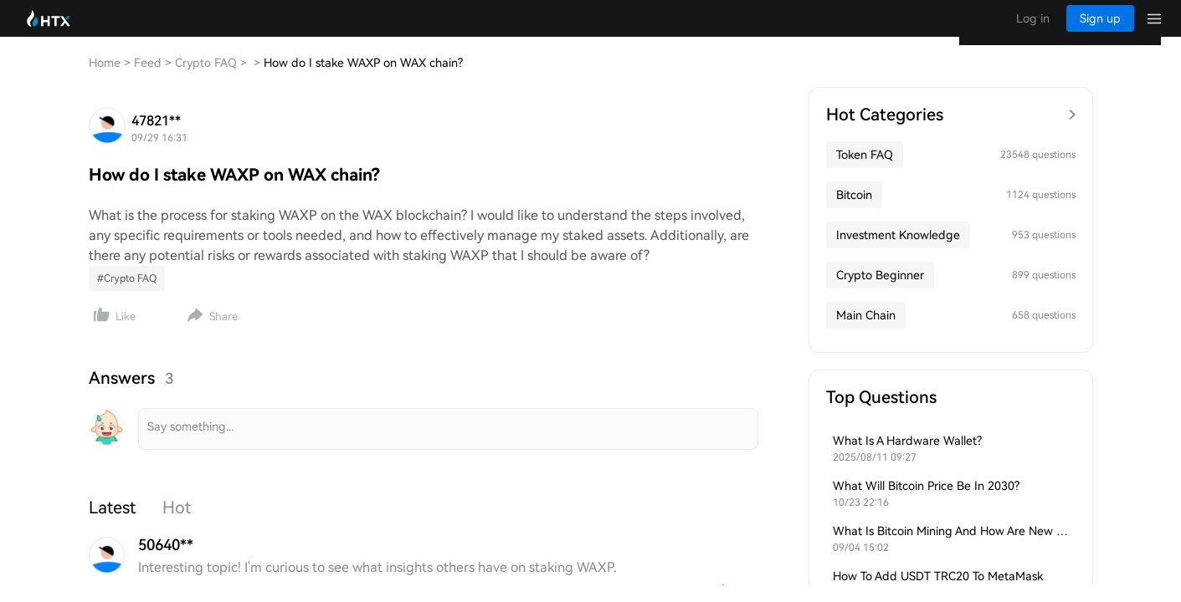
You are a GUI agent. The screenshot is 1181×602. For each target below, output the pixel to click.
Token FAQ (864, 171)
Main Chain (866, 332)
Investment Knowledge (898, 251)
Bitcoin (854, 211)
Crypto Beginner (880, 291)
